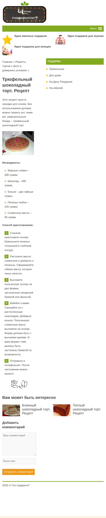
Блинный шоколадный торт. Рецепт (36, 409)
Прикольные (56, 69)
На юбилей (56, 88)
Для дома (55, 75)
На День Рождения (60, 81)
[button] (93, 29)
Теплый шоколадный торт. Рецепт (87, 409)
